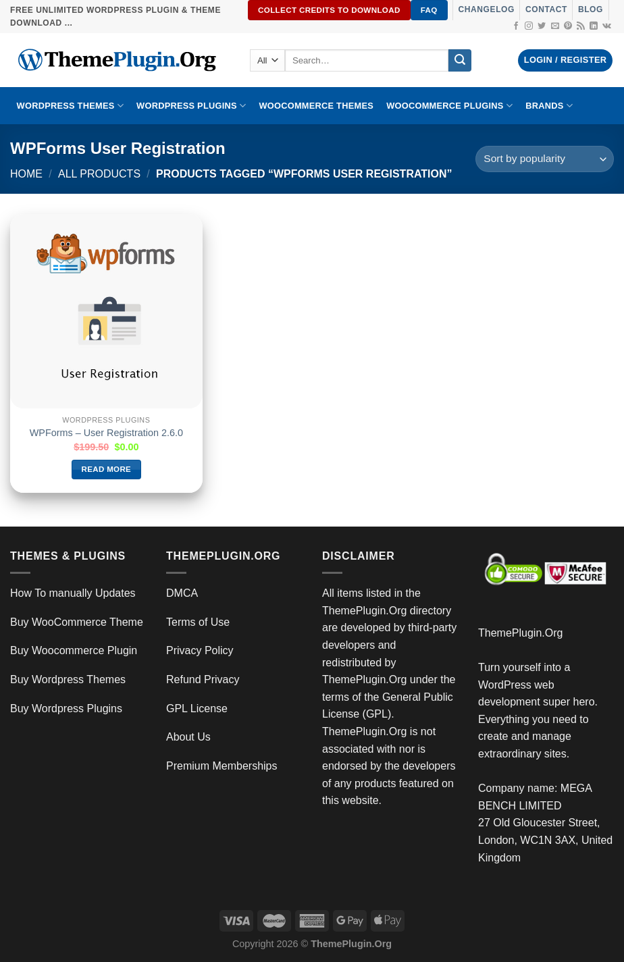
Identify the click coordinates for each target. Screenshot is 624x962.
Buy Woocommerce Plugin (73, 650)
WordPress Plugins (191, 105)
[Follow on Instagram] (529, 26)
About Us (188, 737)
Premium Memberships (221, 766)
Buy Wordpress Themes (68, 679)
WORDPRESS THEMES (70, 105)
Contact (546, 9)
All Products (99, 174)
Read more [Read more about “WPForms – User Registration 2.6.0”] (107, 469)
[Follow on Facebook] (516, 26)
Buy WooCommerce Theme (76, 622)
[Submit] (459, 60)
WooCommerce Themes (316, 106)
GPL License (197, 708)
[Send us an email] (555, 26)
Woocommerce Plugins (449, 105)
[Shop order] (544, 159)
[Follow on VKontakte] (606, 26)
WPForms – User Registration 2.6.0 (106, 432)
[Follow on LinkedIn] (594, 26)
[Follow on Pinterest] (568, 26)
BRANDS (549, 105)
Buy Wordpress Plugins (66, 708)
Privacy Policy (200, 650)
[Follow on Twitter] (542, 26)
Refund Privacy (203, 679)
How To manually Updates (73, 593)
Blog (590, 9)
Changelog (487, 9)
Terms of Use (198, 622)
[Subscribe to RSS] (581, 26)
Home (26, 174)
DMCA (182, 593)
